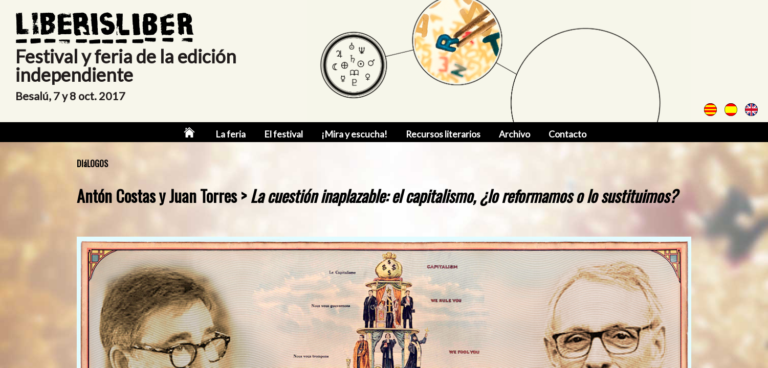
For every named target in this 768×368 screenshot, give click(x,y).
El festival (285, 134)
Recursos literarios (441, 134)
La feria (234, 134)
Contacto (563, 134)
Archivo (511, 134)
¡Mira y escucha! (354, 134)
